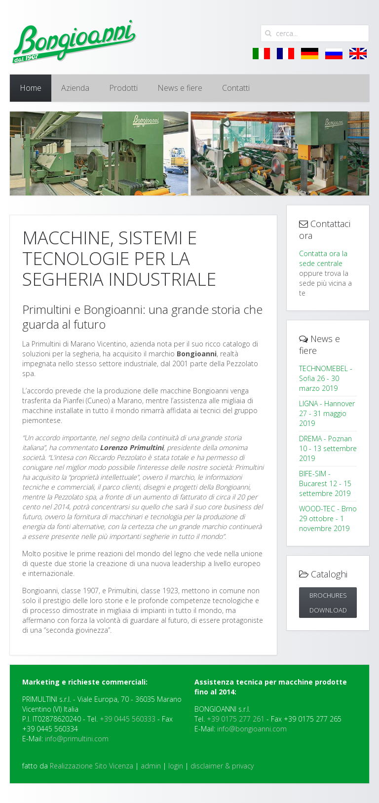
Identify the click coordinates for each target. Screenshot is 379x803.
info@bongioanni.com (252, 728)
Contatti (236, 87)
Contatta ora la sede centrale (323, 258)
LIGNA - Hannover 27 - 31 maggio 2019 (327, 413)
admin (151, 765)
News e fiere (179, 87)
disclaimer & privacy (222, 765)
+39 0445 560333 (127, 719)
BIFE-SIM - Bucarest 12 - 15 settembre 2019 (325, 483)
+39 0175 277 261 (236, 719)
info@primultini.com (77, 738)
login (175, 765)
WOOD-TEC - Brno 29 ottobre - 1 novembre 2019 (328, 518)
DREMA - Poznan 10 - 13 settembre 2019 (328, 448)
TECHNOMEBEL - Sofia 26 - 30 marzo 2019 (325, 378)
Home (30, 87)
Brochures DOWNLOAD (328, 602)
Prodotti (123, 87)
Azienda (75, 87)
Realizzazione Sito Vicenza (91, 765)
